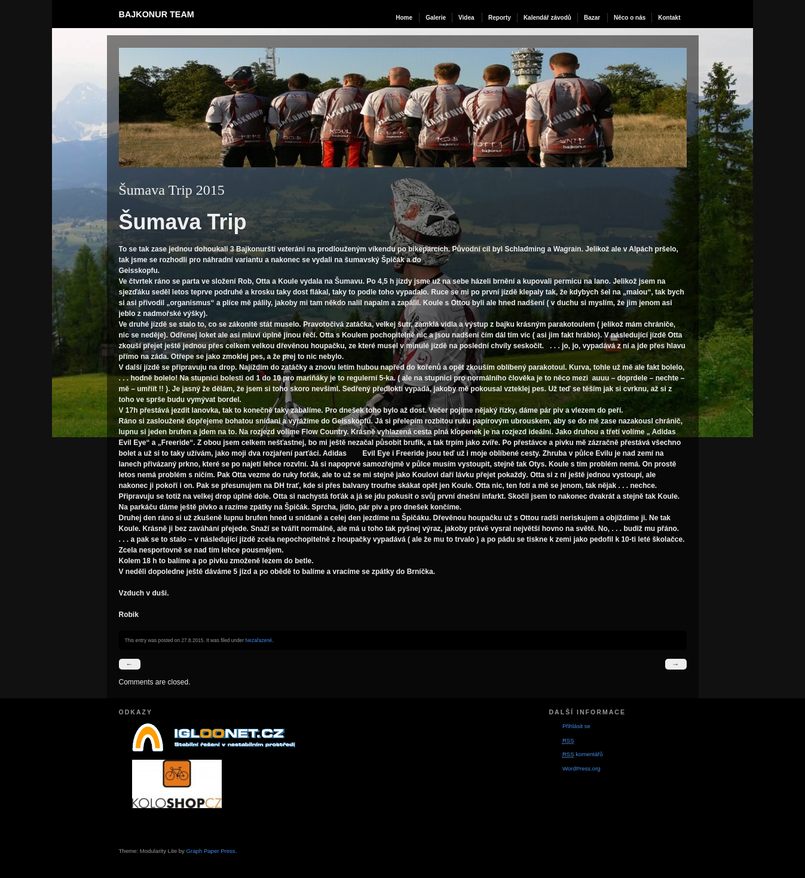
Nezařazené (258, 640)
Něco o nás (629, 17)
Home (404, 17)
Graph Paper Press (210, 851)
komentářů (582, 754)
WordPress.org (581, 768)
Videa (466, 17)
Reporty (499, 17)
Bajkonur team (156, 14)
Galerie (436, 17)
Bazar (592, 17)
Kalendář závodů (547, 17)
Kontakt (669, 17)
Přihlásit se (576, 726)
